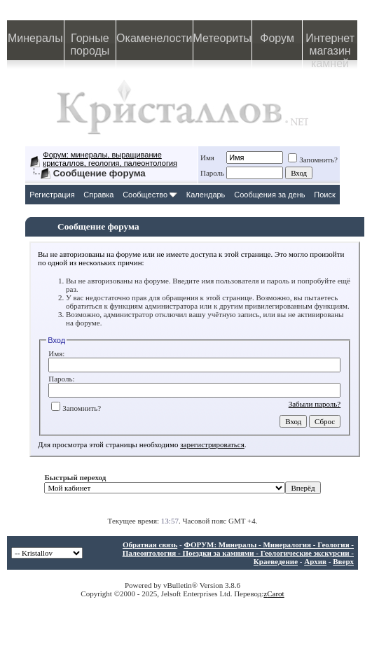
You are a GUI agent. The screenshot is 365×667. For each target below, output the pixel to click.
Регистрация (51, 194)
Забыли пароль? (315, 404)
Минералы (35, 38)
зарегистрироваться (212, 444)
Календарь (206, 194)
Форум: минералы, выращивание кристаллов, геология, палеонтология (110, 158)
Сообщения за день (269, 194)
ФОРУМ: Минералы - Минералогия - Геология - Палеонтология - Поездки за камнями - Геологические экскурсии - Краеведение (238, 553)
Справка (98, 194)
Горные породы (89, 44)
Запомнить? (313, 159)
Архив (315, 561)
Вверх (343, 561)
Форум (277, 38)
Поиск (324, 194)
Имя (207, 157)
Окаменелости (154, 38)
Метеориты (222, 38)
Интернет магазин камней (329, 46)
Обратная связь (150, 544)
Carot (275, 593)
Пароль (212, 173)
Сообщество (150, 194)
